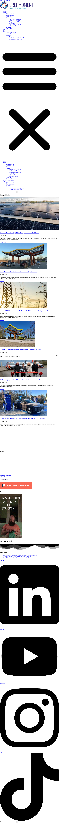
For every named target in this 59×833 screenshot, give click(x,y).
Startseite (5, 11)
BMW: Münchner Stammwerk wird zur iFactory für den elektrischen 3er (20, 555)
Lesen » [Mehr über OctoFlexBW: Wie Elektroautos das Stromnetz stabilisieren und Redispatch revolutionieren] (2, 320)
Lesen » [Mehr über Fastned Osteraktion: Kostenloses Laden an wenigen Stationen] (2, 281)
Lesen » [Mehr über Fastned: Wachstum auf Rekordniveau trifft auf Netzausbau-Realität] (2, 359)
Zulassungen (12, 23)
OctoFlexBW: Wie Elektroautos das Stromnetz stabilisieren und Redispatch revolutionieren (27, 311)
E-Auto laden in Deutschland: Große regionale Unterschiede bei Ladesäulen (22, 418)
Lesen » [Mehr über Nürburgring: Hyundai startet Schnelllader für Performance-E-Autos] (2, 389)
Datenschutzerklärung (11, 32)
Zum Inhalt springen (5, 0)
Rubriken (5, 12)
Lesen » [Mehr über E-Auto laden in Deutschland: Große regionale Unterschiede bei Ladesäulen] (2, 428)
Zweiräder (8, 27)
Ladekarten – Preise (13, 25)
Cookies (8, 36)
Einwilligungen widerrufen (15, 39)
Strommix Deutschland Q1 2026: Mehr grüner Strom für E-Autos (19, 233)
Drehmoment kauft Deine (5, 475)
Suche (1, 192)
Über (4, 31)
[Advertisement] (28, 439)
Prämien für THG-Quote (14, 20)
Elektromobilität (10, 13)
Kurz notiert (9, 28)
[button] (29, 100)
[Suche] (17, 192)
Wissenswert (9, 17)
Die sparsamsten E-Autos (15, 21)
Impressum (8, 35)
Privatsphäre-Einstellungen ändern (17, 37)
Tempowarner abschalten (15, 19)
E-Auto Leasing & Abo (8, 29)
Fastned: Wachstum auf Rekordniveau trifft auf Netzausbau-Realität (20, 349)
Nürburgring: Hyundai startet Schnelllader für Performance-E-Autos (20, 380)
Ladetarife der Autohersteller (15, 24)
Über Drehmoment (10, 33)
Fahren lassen (9, 16)
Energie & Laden (10, 15)
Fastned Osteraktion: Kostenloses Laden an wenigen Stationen (18, 272)
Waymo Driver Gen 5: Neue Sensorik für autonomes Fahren (17, 556)
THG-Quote (2, 476)
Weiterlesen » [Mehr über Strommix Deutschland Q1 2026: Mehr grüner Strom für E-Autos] (3, 242)
